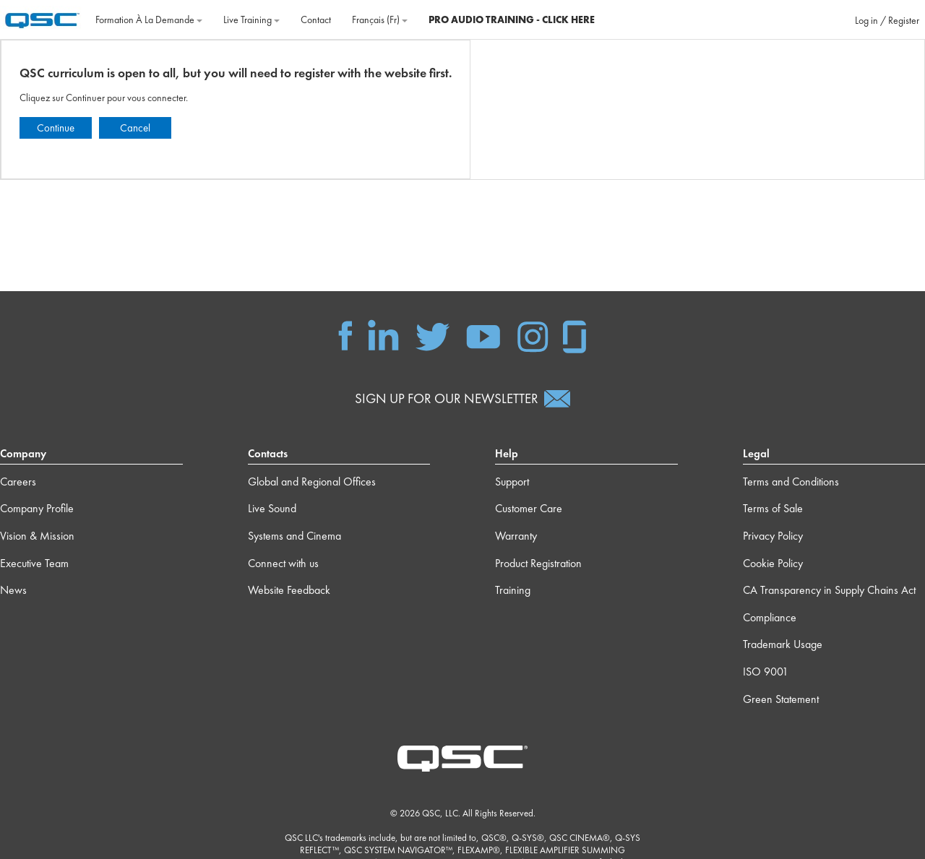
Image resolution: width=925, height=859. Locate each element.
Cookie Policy (773, 563)
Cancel (135, 128)
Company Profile (37, 508)
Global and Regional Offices (312, 481)
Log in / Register (887, 20)
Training (512, 589)
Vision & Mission (37, 535)
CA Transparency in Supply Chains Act (829, 589)
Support (512, 481)
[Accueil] (42, 18)
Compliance (769, 617)
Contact (316, 19)
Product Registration (538, 563)
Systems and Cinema (294, 535)
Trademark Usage (782, 644)
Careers (18, 481)
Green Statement (781, 699)
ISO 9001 (765, 671)
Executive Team (34, 563)
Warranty (516, 535)
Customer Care (528, 508)
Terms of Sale (773, 508)
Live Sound (272, 508)
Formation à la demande (148, 19)
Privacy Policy (773, 535)
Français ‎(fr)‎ (380, 19)
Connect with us (283, 563)
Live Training (251, 19)
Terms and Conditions (791, 481)
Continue (55, 128)
